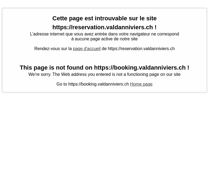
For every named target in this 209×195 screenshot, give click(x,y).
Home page (141, 84)
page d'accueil (87, 48)
